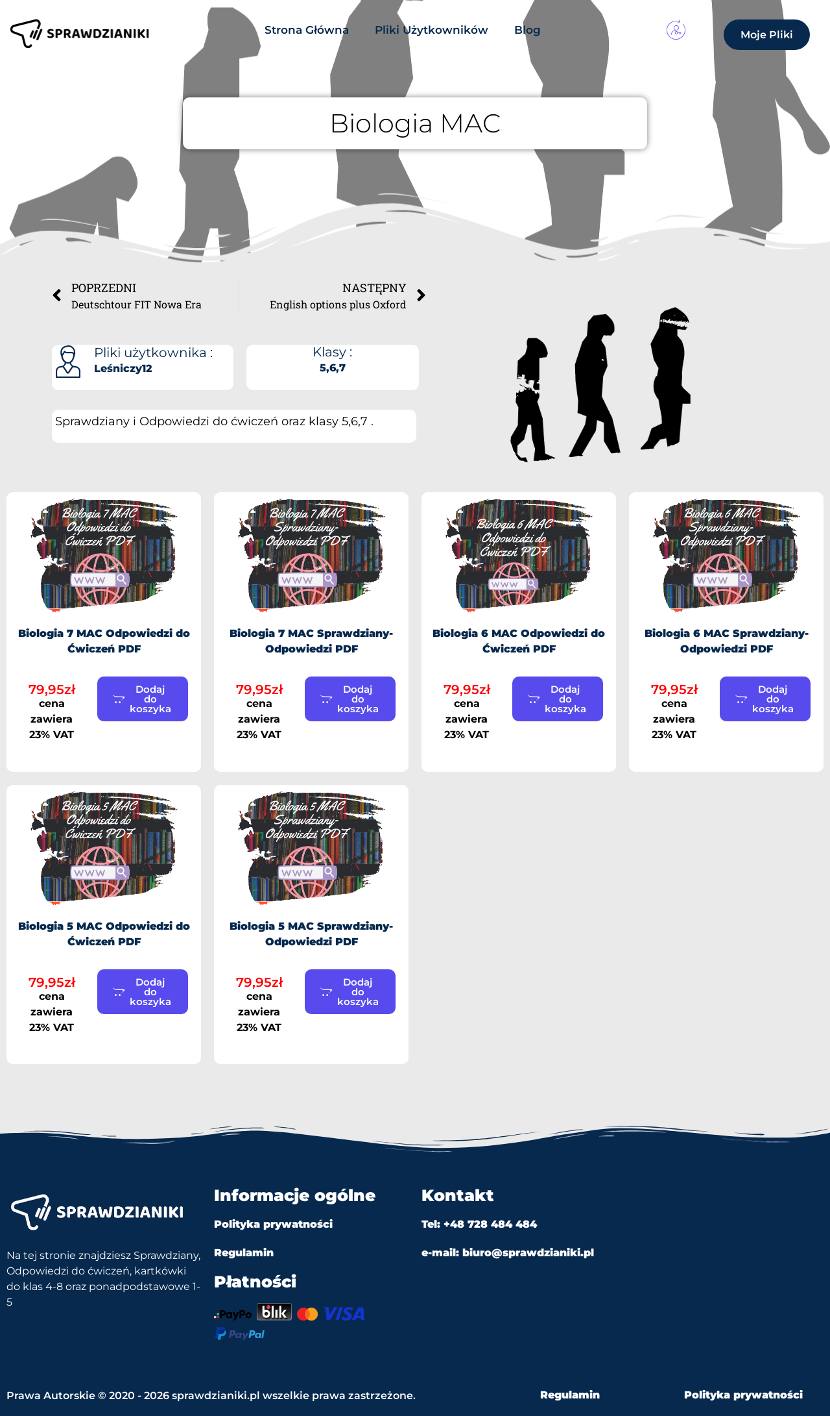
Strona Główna (307, 29)
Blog (527, 29)
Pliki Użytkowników (431, 29)
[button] (142, 699)
